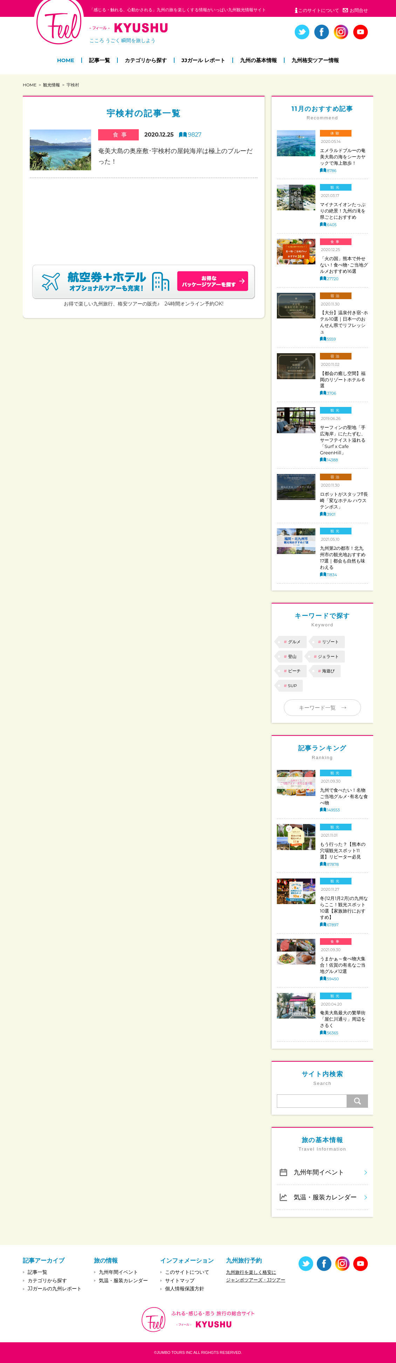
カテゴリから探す (146, 60)
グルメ (294, 641)
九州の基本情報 (258, 60)
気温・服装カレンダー (325, 1197)
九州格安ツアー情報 (315, 60)
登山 (292, 656)
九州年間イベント (319, 1172)
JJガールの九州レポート (55, 1288)
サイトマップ (179, 1280)
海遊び (328, 670)
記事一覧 (99, 60)
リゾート (330, 641)
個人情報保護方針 (184, 1288)
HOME (65, 60)
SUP (292, 685)
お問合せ (359, 10)
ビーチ (294, 670)
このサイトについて (318, 10)
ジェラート (328, 656)
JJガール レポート (203, 60)
